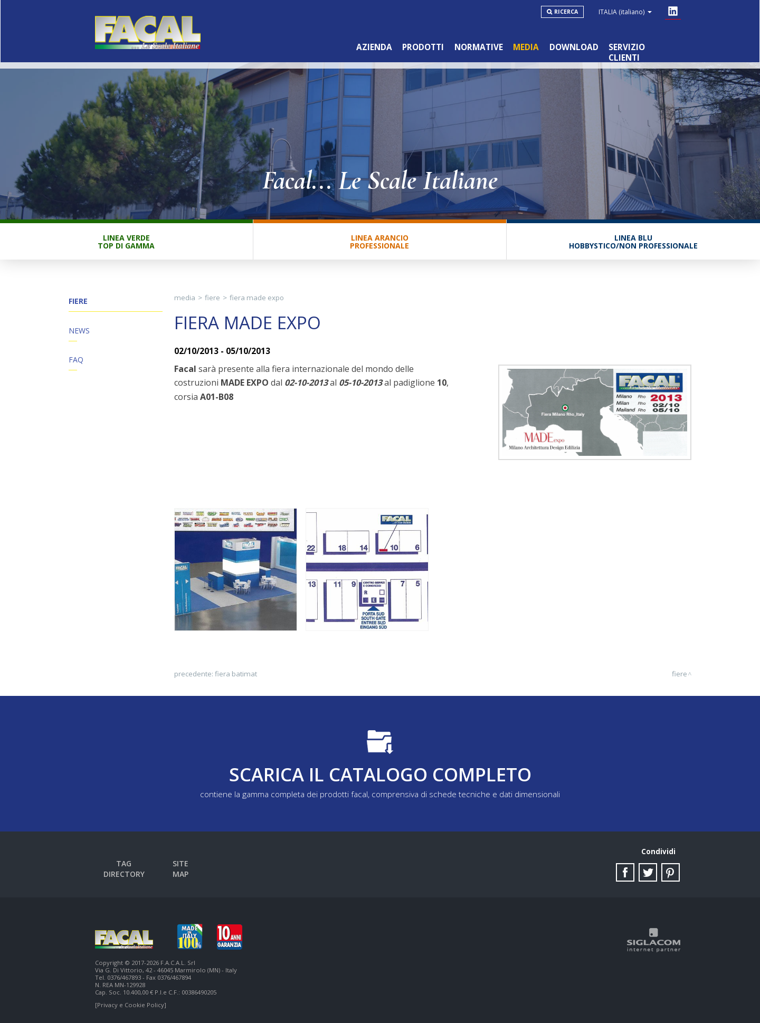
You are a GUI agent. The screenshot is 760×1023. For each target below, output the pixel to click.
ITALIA (625, 11)
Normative (477, 46)
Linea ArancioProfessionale (379, 243)
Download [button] (573, 46)
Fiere (78, 303)
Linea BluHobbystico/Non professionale (633, 243)
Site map (181, 865)
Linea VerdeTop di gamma (126, 243)
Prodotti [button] (422, 46)
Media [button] (525, 46)
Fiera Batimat (236, 675)
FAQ (76, 362)
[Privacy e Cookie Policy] (130, 1003)
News (79, 332)
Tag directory (124, 865)
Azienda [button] (373, 46)
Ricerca (566, 11)
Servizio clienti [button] (643, 46)
